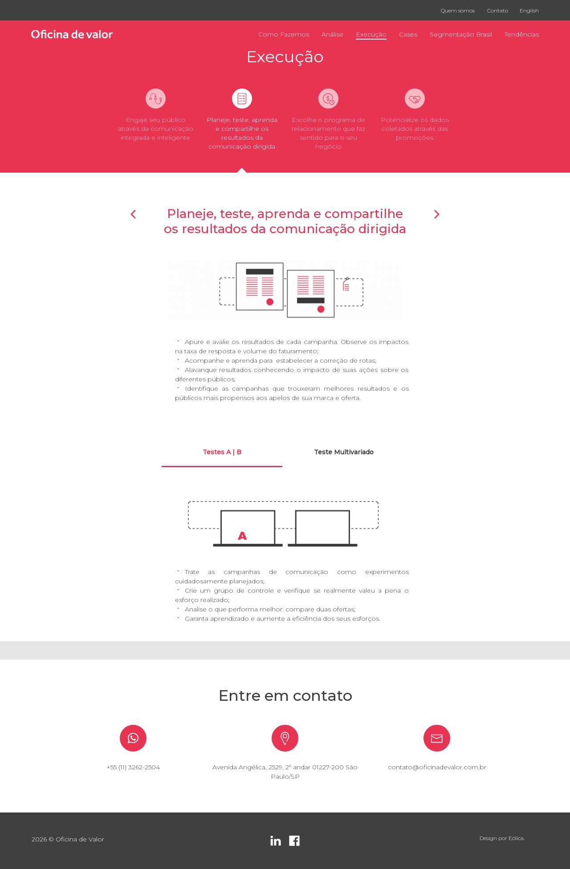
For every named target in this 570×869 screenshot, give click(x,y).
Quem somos (458, 10)
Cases (408, 34)
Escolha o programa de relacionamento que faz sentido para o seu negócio (328, 133)
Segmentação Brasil (461, 34)
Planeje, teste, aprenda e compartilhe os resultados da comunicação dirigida (242, 133)
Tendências (522, 34)
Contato (497, 10)
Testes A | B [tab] (222, 452)
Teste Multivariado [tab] (344, 452)
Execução (371, 34)
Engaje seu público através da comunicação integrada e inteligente (155, 128)
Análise (332, 34)
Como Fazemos (283, 34)
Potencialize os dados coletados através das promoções (415, 128)
